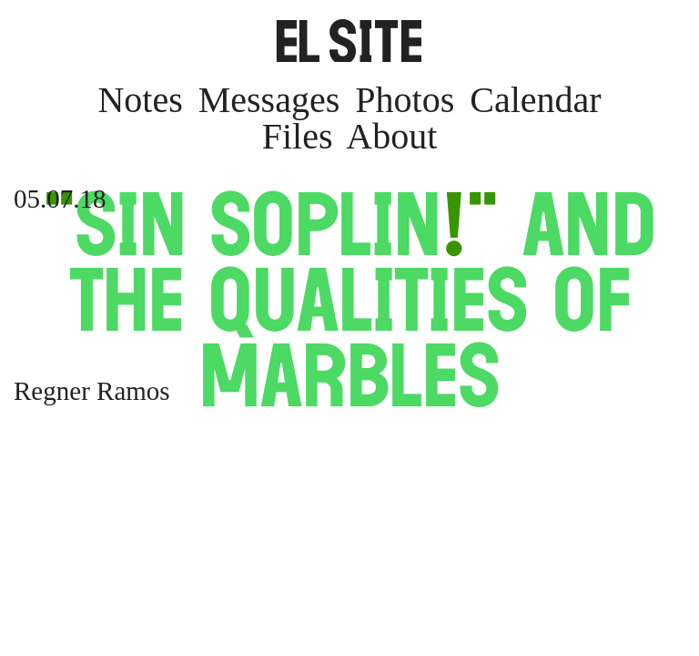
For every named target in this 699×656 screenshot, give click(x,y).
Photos (404, 99)
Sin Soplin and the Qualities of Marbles (349, 299)
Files (297, 136)
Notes (139, 99)
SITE (349, 41)
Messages (269, 99)
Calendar (535, 99)
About (391, 136)
